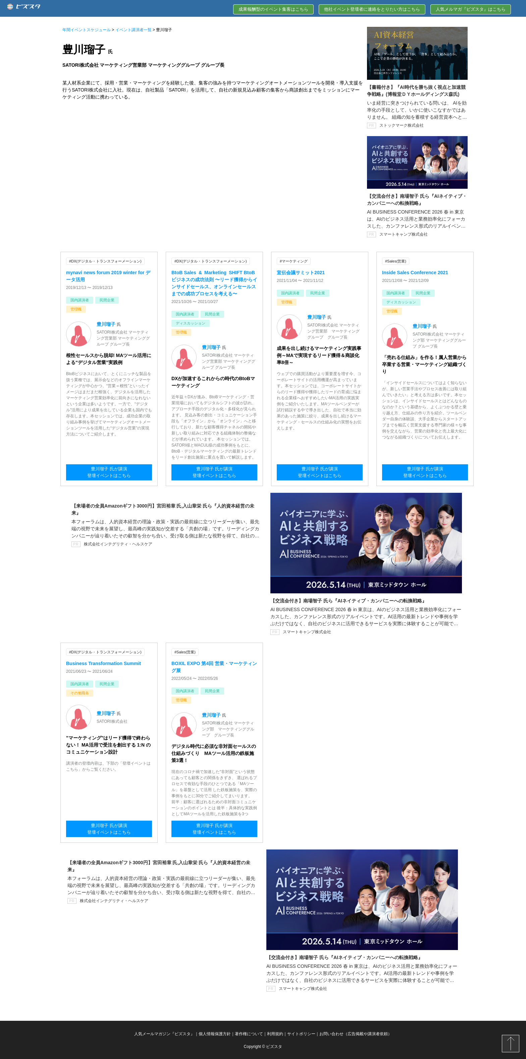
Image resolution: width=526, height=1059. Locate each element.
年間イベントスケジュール (86, 29)
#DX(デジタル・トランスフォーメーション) (105, 261)
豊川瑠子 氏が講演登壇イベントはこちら (109, 472)
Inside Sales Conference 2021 (415, 272)
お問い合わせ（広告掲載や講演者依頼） (355, 1033)
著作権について (249, 1033)
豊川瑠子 (106, 324)
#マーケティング (294, 261)
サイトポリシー (301, 1033)
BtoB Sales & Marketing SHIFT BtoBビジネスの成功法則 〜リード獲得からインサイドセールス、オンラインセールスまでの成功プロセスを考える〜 (214, 283)
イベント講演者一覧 (133, 29)
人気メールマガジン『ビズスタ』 (164, 1033)
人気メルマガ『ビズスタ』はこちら (471, 9)
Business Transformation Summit (103, 662)
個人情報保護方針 (215, 1033)
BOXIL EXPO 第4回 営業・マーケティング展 (214, 666)
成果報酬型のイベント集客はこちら (273, 9)
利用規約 (275, 1033)
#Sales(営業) (395, 261)
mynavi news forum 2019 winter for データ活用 (108, 276)
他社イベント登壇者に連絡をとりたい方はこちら (372, 9)
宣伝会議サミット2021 (301, 272)
